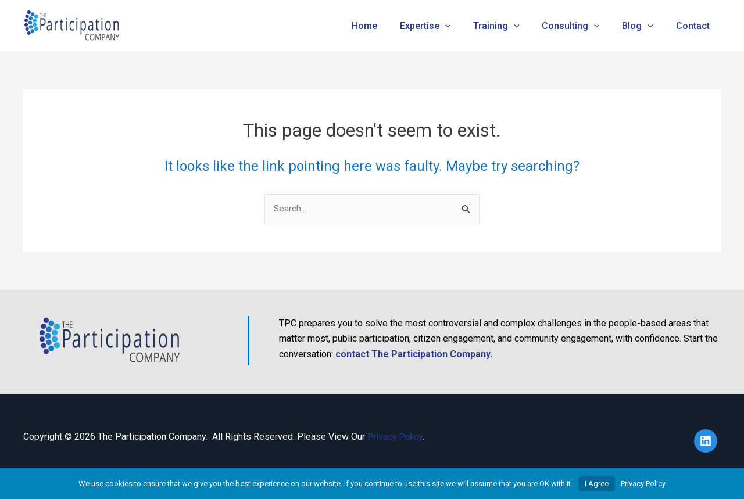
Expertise (442, 26)
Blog (643, 26)
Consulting (581, 26)
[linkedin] (707, 441)
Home (386, 25)
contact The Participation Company (412, 354)
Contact (694, 25)
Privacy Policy (396, 436)
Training (510, 26)
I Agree (597, 483)
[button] (462, 26)
